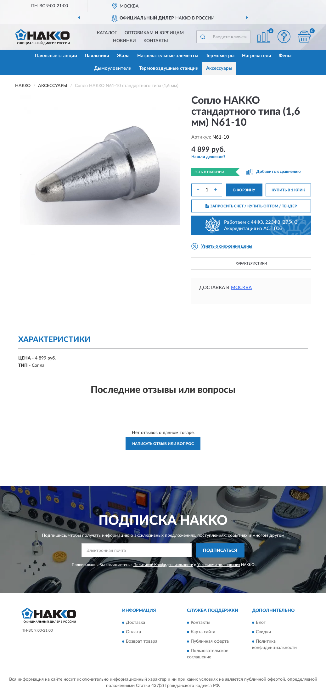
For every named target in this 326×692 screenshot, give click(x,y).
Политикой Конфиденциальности (163, 565)
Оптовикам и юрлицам (154, 33)
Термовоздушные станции (169, 68)
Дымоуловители (113, 68)
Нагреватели (256, 55)
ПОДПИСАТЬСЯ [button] (220, 550)
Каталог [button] (107, 33)
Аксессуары (219, 68)
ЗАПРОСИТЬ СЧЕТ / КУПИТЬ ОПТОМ (251, 206)
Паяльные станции (56, 55)
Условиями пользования (218, 565)
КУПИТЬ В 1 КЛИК (288, 190)
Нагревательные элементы (167, 55)
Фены (285, 55)
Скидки (263, 632)
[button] (284, 36)
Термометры (220, 55)
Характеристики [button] (251, 263)
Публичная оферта (210, 642)
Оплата (133, 632)
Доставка (135, 623)
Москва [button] (241, 287)
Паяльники (97, 55)
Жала (123, 55)
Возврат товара (141, 642)
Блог (261, 623)
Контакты (155, 41)
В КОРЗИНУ (244, 190)
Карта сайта (203, 632)
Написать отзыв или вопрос (163, 444)
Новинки (124, 41)
